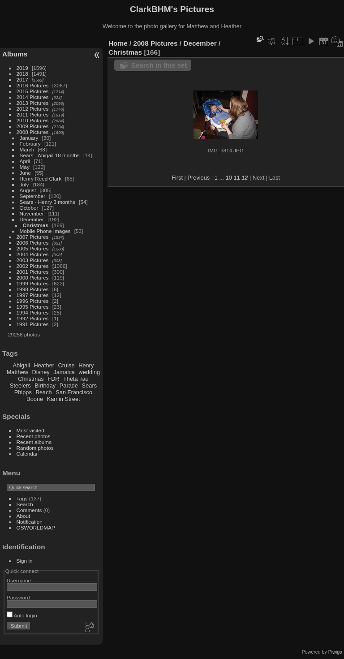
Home (118, 43)
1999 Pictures (33, 283)
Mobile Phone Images (45, 231)
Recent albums (34, 442)
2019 (22, 68)
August (28, 190)
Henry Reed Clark (41, 178)
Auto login (22, 615)
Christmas (36, 225)
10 (229, 177)
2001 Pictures (33, 272)
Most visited (30, 430)
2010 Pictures (33, 120)
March (27, 149)
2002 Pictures (33, 266)
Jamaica (64, 372)
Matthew (17, 372)
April (25, 161)
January (29, 138)
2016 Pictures (33, 85)
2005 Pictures (33, 248)
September (33, 196)
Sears (89, 385)
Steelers (20, 385)
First (177, 177)
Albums (14, 54)
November (32, 213)
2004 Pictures (33, 254)
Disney (41, 372)
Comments (29, 510)
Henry (86, 365)
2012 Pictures (33, 109)
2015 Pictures (33, 91)
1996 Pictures (33, 301)
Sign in (25, 561)
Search (25, 504)
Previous (198, 177)
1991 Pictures (33, 324)
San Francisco (74, 392)
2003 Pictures (33, 260)
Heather (44, 365)
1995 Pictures (33, 307)
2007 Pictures (33, 237)
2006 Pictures (33, 243)
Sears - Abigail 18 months (50, 155)
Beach (43, 392)
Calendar (27, 454)
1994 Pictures (33, 312)
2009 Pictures (33, 126)
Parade (69, 385)
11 (236, 177)
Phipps (23, 392)
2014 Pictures (33, 97)
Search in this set (159, 65)
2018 (22, 74)
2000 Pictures (33, 277)
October (29, 208)
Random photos (35, 448)
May (25, 167)
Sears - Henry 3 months (47, 202)
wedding (89, 372)
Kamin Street (63, 399)
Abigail (21, 365)
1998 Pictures (33, 289)
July (24, 184)
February (30, 143)
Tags (22, 498)
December (32, 219)
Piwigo (335, 652)
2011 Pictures (33, 114)
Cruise (66, 365)
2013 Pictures (33, 103)
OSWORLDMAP (36, 527)
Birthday (45, 385)
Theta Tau (76, 378)
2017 (22, 79)
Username (19, 580)
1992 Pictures (33, 318)
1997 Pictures (33, 295)
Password (18, 597)
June (25, 173)
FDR (53, 378)
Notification (30, 522)
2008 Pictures (33, 132)
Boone (34, 399)
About (23, 516)
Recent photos (34, 436)
